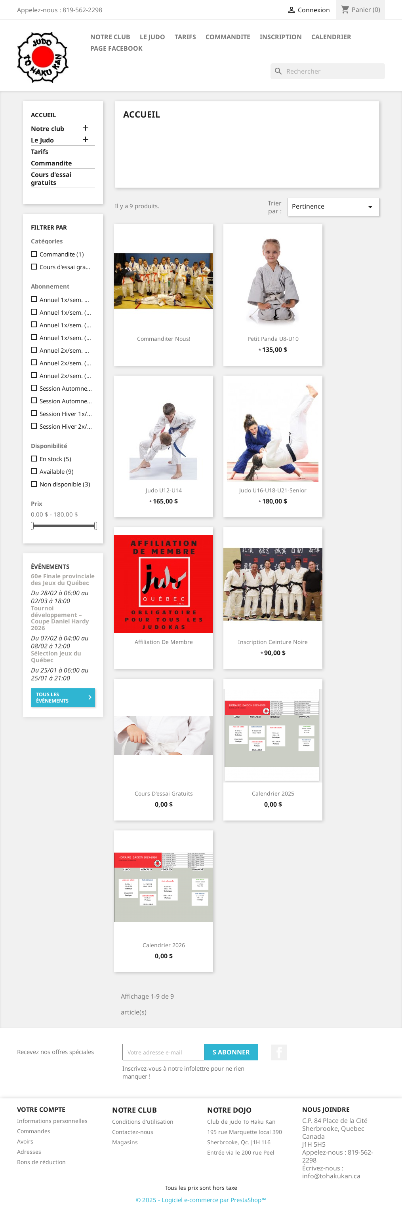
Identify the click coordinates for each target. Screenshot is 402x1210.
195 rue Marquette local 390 (244, 1132)
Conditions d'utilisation (142, 1121)
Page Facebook (116, 48)
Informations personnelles (52, 1121)
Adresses (29, 1151)
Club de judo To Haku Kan (241, 1121)
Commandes (33, 1131)
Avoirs (25, 1141)
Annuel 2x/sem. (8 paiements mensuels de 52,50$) (66, 376)
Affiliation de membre (164, 642)
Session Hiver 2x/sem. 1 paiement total (66, 426)
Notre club (110, 36)
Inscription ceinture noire (273, 642)
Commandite (228, 36)
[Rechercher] (328, 71)
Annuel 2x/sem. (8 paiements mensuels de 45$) (66, 363)
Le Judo (152, 36)
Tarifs (185, 36)
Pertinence (333, 207)
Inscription (281, 36)
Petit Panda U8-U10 (273, 338)
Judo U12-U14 (164, 490)
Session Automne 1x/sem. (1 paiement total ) (66, 388)
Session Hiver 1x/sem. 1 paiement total (66, 414)
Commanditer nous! (164, 338)
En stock (55, 459)
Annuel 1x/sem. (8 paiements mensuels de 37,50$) (66, 338)
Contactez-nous (132, 1132)
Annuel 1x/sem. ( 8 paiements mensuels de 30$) (66, 312)
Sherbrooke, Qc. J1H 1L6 (239, 1142)
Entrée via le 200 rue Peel (240, 1152)
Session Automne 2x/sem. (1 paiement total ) (66, 401)
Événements (50, 566)
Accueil (43, 115)
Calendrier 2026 (164, 945)
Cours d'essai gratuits (51, 179)
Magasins (125, 1142)
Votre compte (41, 1109)
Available (57, 471)
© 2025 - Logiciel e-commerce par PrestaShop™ (201, 1200)
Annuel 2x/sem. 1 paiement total (66, 350)
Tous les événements (65, 698)
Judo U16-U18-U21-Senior (273, 490)
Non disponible (65, 484)
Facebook (279, 1052)
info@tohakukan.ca (331, 1176)
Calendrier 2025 (273, 793)
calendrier (331, 36)
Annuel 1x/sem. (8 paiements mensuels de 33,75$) (66, 325)
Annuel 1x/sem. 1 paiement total (66, 300)
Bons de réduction (41, 1162)
